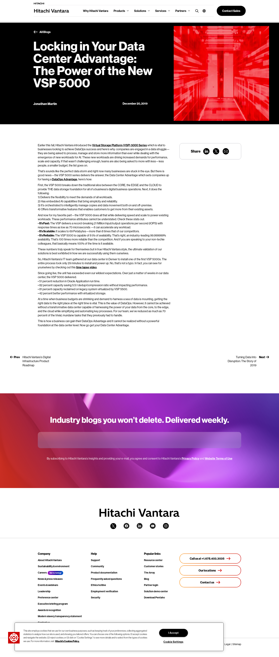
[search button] (196, 11)
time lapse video (86, 267)
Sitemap (236, 644)
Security (95, 597)
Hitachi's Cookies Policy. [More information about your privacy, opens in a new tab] (67, 641)
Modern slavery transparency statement (60, 616)
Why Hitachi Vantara (95, 11)
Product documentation (104, 572)
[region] (119, 636)
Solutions (140, 11)
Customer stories (153, 566)
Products (119, 11)
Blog (146, 579)
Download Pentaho (154, 597)
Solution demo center (156, 591)
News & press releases (50, 579)
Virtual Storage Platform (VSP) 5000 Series (119, 145)
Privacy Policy (190, 458)
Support (95, 560)
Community (97, 566)
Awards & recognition (49, 610)
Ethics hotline (98, 585)
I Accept (173, 632)
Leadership (44, 591)
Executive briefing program (53, 603)
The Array (149, 572)
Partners (180, 11)
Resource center (153, 560)
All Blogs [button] (42, 32)
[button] (203, 11)
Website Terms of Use (218, 458)
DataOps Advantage (64, 179)
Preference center (48, 597)
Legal (227, 644)
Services (160, 11)
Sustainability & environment (53, 566)
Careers (42, 572)
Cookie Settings (173, 641)
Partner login (151, 585)
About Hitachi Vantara (50, 560)
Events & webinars (48, 585)
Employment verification (104, 591)
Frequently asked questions (106, 579)
